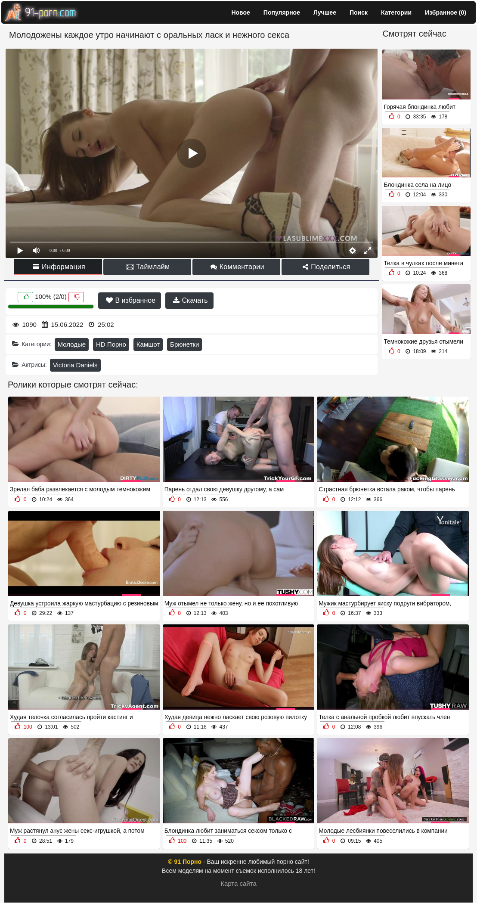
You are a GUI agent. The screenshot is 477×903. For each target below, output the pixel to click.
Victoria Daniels (75, 365)
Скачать (190, 300)
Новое (240, 12)
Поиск (359, 12)
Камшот (148, 344)
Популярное (281, 12)
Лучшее (324, 12)
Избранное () (445, 12)
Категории (396, 12)
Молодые (72, 344)
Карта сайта (238, 883)
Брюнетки (184, 344)
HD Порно (111, 344)
